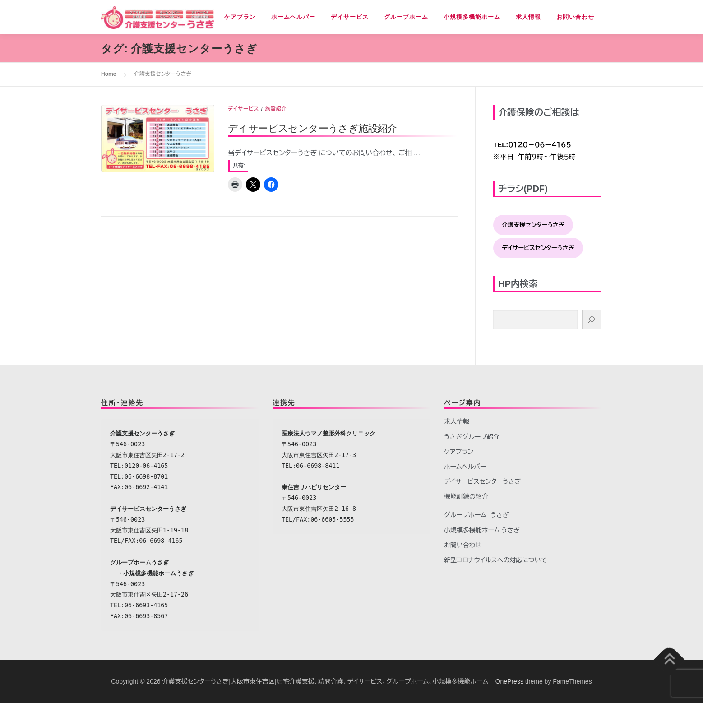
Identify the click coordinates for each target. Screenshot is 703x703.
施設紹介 (276, 108)
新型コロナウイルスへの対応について (495, 560)
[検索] (592, 319)
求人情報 (528, 17)
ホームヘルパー (293, 17)
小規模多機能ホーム (472, 17)
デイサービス (350, 17)
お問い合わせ (575, 17)
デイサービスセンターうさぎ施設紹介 (312, 127)
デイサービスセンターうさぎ (482, 481)
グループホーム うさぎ (476, 514)
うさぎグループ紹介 (472, 436)
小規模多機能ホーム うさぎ (482, 530)
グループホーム (406, 17)
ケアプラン (240, 17)
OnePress (509, 681)
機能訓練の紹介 (466, 496)
